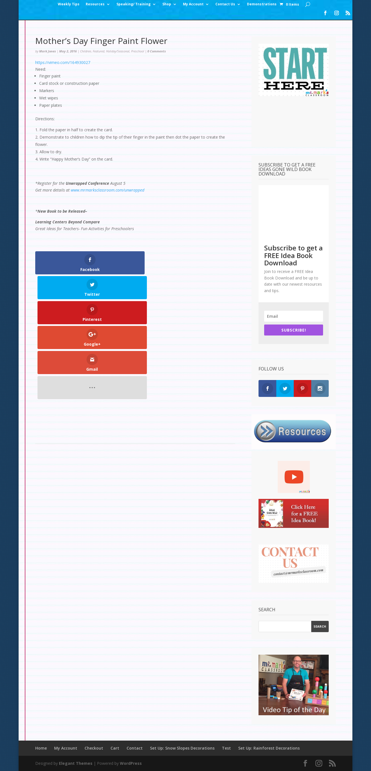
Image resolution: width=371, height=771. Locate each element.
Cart (115, 748)
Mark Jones (47, 51)
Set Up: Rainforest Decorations (269, 748)
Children (85, 51)
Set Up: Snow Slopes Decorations (182, 748)
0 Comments (156, 51)
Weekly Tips (69, 4)
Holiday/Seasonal (117, 51)
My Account (193, 4)
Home (41, 748)
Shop (166, 4)
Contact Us (225, 4)
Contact (135, 748)
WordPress (131, 763)
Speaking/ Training (133, 4)
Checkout (94, 748)
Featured (98, 51)
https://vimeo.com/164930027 (62, 62)
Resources (95, 4)
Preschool (137, 51)
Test (226, 748)
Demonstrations (262, 4)
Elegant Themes (75, 763)
